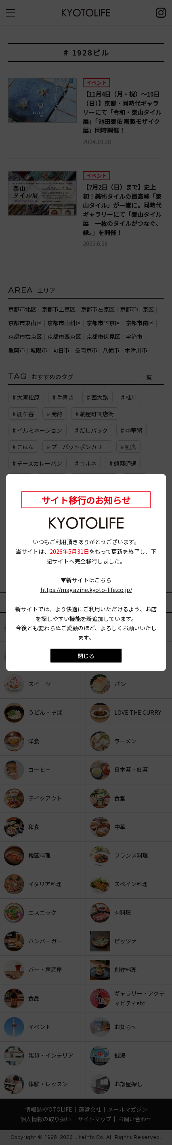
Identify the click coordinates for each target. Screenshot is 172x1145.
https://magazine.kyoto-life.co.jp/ (86, 590)
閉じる (86, 656)
